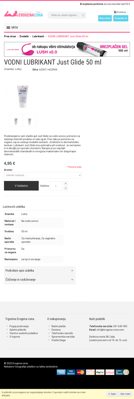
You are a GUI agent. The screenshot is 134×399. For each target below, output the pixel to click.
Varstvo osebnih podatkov (24, 333)
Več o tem (125, 394)
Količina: (44, 185)
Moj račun (105, 18)
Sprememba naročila (63, 336)
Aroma (8, 169)
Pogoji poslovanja (19, 326)
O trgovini (15, 336)
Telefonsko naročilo (62, 333)
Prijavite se (121, 18)
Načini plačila (59, 326)
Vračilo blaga (59, 340)
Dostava (56, 329)
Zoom (22, 93)
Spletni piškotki (18, 329)
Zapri (113, 394)
